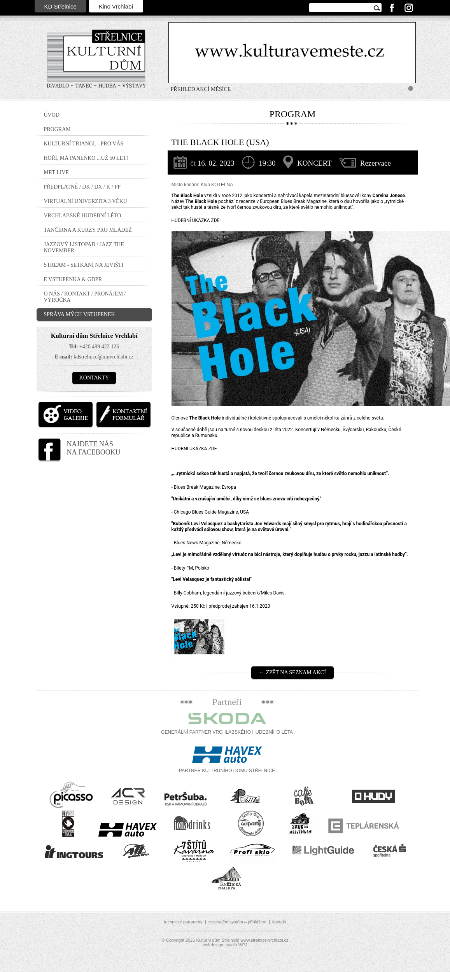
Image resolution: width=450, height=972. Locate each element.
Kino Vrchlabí (116, 6)
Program (57, 129)
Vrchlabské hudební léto (82, 216)
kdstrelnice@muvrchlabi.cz (103, 357)
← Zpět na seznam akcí (292, 672)
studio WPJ (236, 944)
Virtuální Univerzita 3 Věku (85, 201)
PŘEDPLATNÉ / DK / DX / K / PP (82, 187)
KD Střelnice (60, 6)
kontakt (279, 922)
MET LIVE (56, 172)
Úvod (52, 115)
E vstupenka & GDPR (73, 279)
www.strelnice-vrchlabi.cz (265, 940)
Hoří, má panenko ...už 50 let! (86, 158)
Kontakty (94, 378)
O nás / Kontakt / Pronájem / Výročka (85, 297)
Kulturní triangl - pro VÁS (84, 144)
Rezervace (375, 163)
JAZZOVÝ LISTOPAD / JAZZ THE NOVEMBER (84, 247)
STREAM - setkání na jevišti (84, 265)
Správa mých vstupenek (79, 314)
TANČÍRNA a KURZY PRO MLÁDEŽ (88, 230)
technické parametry (183, 922)
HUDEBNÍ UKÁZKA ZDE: (196, 220)
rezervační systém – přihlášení (237, 922)
